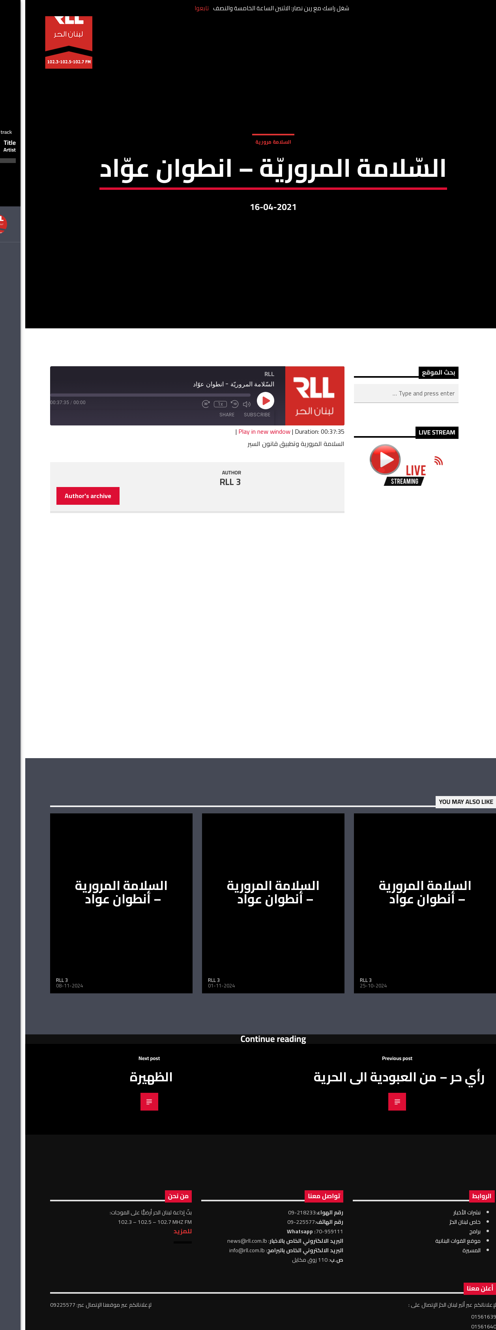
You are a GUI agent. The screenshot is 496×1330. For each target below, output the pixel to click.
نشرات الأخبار (441, 1311)
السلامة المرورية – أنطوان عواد (96, 991)
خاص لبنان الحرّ (439, 1320)
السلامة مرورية (248, 169)
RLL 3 (205, 580)
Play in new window (239, 530)
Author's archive (62, 594)
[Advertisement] (381, 720)
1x (195, 503)
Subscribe (232, 513)
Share (201, 513)
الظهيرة (126, 1175)
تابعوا (176, 8)
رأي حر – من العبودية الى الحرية (373, 1175)
